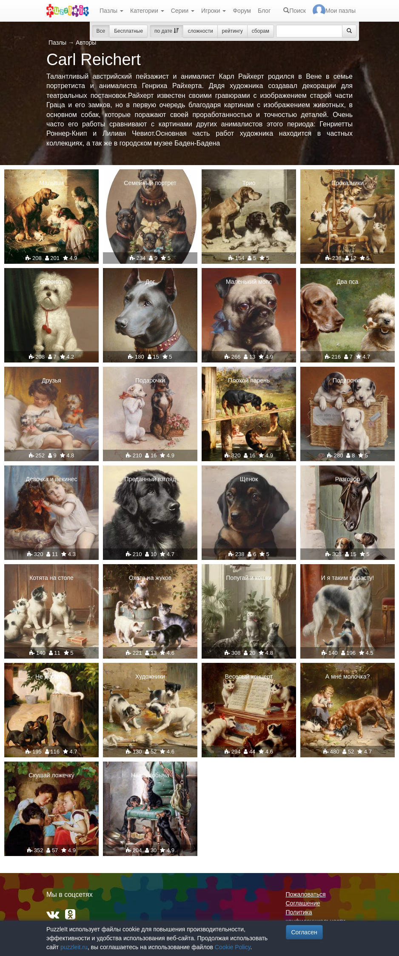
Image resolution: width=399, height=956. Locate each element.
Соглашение (303, 903)
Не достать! (51, 676)
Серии (182, 10)
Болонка (51, 281)
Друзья (51, 380)
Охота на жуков (150, 577)
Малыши (52, 183)
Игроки (213, 10)
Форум (242, 10)
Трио (248, 183)
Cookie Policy (233, 947)
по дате (166, 31)
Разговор (347, 479)
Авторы (86, 42)
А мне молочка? (347, 676)
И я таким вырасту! (347, 577)
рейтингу (232, 31)
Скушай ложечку (51, 775)
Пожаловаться (306, 894)
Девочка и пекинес (51, 479)
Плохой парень (249, 380)
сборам (260, 31)
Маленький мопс (249, 281)
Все (101, 31)
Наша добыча (150, 775)
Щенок (249, 479)
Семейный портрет (150, 183)
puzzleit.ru (74, 947)
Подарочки (150, 380)
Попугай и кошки (249, 577)
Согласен (304, 932)
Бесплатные (128, 31)
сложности (200, 31)
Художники (150, 676)
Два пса (348, 281)
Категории (147, 10)
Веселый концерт (249, 676)
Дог (150, 281)
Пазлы (111, 10)
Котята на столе (51, 577)
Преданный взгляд (150, 479)
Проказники (347, 183)
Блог (264, 10)
